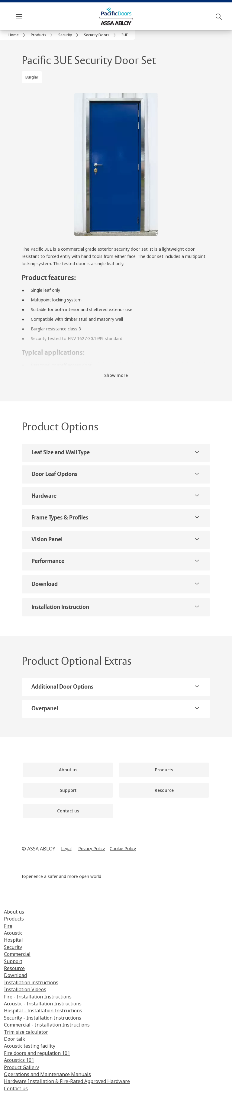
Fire (8, 926)
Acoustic (13, 933)
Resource (14, 968)
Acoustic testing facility (29, 1046)
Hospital (13, 940)
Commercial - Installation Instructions (47, 1024)
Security (13, 947)
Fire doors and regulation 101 (37, 1053)
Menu (30, 16)
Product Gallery (21, 1067)
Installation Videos (25, 989)
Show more (116, 375)
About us (14, 911)
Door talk (14, 1039)
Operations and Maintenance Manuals (47, 1074)
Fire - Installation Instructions (38, 996)
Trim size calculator (26, 1032)
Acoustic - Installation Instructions (43, 1003)
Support (13, 961)
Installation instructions (31, 982)
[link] (17, 35)
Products (14, 918)
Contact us (16, 1088)
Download (15, 975)
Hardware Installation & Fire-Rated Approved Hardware (67, 1081)
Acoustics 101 (19, 1060)
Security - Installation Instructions (42, 1017)
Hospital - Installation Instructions (43, 1010)
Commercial (17, 954)
